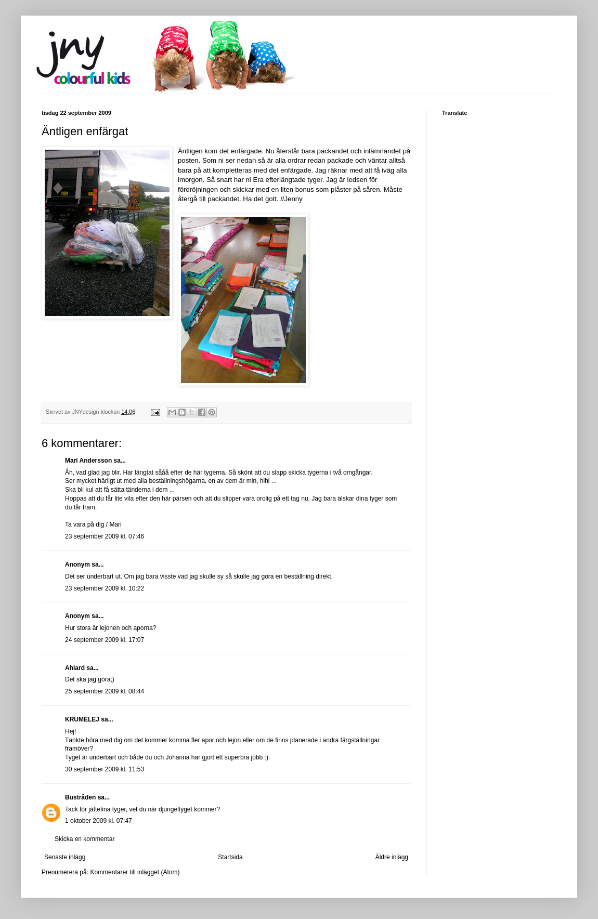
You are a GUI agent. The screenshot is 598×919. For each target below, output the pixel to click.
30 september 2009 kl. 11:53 (104, 769)
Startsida (230, 857)
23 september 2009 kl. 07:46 (104, 536)
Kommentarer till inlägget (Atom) (134, 872)
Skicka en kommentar (84, 839)
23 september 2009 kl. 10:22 (104, 588)
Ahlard (75, 668)
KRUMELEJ (82, 719)
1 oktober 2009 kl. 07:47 (98, 820)
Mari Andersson (88, 460)
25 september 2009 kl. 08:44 (104, 691)
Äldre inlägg (391, 857)
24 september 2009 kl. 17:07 (104, 640)
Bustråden (80, 797)
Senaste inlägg (64, 857)
